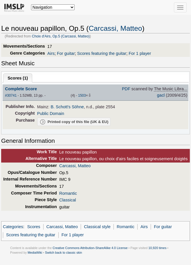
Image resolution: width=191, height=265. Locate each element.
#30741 (11, 95)
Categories (13, 226)
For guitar (66, 53)
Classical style (97, 226)
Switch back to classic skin (63, 252)
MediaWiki (35, 252)
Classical (67, 200)
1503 (82, 95)
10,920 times (157, 248)
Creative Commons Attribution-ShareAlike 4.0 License (90, 248)
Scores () (18, 78)
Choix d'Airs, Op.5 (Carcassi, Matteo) (61, 36)
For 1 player (140, 53)
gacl (161, 95)
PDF (126, 88)
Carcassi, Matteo (115, 28)
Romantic (68, 193)
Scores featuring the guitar (101, 53)
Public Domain (50, 113)
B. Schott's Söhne (67, 106)
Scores (33, 226)
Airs (51, 53)
